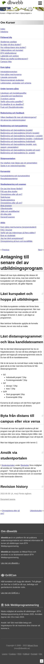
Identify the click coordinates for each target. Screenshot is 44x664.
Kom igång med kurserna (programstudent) (18, 227)
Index (2, 29)
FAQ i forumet (6, 230)
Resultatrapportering (8, 179)
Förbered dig (6, 37)
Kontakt (34, 654)
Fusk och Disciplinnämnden (11, 107)
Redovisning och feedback (12, 113)
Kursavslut (5, 171)
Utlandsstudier (6, 209)
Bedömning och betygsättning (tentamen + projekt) (21, 136)
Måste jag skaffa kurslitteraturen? (14, 59)
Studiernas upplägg (8, 42)
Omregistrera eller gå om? (11, 194)
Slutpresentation (7, 159)
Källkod (26, 654)
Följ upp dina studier (8, 191)
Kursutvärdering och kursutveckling (15, 176)
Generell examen (7, 217)
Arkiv (2, 223)
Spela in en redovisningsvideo (12, 166)
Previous (5, 250)
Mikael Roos (33, 646)
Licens (4, 654)
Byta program (25, 13)
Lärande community (8, 77)
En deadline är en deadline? (12, 104)
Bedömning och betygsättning (13, 126)
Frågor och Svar (13, 13)
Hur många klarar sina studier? (13, 47)
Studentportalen (8, 465)
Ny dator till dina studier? (10, 45)
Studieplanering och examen (13, 184)
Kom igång (5, 67)
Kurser (2, 13)
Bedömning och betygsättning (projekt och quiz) (20, 150)
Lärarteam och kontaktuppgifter (13, 93)
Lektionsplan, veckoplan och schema (15, 83)
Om (40, 654)
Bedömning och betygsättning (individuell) (17, 142)
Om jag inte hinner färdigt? (11, 189)
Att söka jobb (5, 214)
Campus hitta (5, 62)
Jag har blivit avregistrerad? (12, 238)
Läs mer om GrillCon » (10, 593)
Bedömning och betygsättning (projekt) (16, 130)
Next (40, 250)
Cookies (12, 654)
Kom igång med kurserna (10, 75)
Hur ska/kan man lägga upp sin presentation (18, 163)
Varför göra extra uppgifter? (11, 102)
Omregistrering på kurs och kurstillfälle (16, 241)
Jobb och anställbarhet (9, 211)
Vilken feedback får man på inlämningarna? (18, 117)
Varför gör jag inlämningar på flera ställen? (18, 233)
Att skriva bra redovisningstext (12, 120)
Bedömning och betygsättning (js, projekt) (17, 153)
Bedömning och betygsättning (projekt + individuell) (21, 139)
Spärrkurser (5, 197)
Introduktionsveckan (8, 72)
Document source (7, 499)
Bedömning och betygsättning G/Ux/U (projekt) (19, 133)
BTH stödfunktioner (8, 53)
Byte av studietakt (7, 236)
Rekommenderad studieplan (12, 80)
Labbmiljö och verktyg (9, 56)
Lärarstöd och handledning (11, 96)
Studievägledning (7, 200)
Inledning (4, 32)
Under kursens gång (9, 89)
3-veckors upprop (7, 99)
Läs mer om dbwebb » (10, 563)
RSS (19, 654)
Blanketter (25, 465)
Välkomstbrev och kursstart (11, 50)
